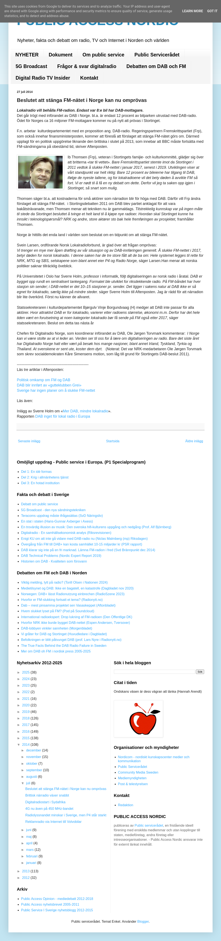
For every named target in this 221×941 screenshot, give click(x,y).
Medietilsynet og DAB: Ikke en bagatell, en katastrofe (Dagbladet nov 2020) (77, 588)
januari (31, 863)
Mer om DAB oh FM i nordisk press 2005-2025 (56, 651)
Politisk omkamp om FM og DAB (43, 380)
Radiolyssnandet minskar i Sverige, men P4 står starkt (65, 815)
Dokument (60, 54)
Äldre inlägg (194, 441)
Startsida (112, 441)
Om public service (103, 54)
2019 (26, 712)
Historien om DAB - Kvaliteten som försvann (54, 561)
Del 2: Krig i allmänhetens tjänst (45, 477)
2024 (26, 679)
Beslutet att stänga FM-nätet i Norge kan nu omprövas (65, 789)
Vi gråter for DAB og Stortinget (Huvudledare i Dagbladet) (64, 634)
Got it (212, 11)
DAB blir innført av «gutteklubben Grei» (49, 385)
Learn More (192, 11)
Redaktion (125, 805)
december (34, 750)
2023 (26, 685)
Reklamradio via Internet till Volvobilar (53, 821)
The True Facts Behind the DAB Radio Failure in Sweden (63, 645)
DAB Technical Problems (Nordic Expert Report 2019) (61, 555)
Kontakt (89, 78)
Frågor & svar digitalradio (86, 66)
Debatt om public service (39, 504)
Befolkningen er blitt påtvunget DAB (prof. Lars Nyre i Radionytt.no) (71, 640)
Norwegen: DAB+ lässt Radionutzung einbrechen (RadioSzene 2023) (73, 594)
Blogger (143, 921)
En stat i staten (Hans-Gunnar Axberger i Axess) (57, 521)
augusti (32, 776)
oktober (32, 763)
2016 (26, 731)
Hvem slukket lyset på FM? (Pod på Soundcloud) (57, 611)
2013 (26, 871)
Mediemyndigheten (132, 778)
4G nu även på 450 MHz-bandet (49, 808)
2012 (26, 878)
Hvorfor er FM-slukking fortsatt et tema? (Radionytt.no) (62, 599)
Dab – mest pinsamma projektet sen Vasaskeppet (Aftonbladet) (68, 605)
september (34, 770)
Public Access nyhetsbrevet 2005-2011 (50, 904)
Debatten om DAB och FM (156, 66)
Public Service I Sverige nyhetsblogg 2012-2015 (57, 910)
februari (32, 856)
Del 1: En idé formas (36, 471)
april (30, 843)
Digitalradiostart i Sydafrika (45, 802)
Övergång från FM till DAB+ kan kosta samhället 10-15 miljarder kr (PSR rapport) (81, 544)
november (34, 757)
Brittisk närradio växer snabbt (47, 795)
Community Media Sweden (138, 772)
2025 (26, 672)
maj (29, 836)
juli (28, 783)
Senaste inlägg (29, 441)
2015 (26, 738)
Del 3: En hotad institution (40, 483)
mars (30, 849)
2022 (26, 692)
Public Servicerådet (157, 54)
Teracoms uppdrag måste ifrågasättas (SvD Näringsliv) (62, 515)
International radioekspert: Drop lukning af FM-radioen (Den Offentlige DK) (76, 617)
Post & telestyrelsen (133, 784)
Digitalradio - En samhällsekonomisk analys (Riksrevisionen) (66, 533)
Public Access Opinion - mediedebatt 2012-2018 (57, 899)
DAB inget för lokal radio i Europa (62, 416)
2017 (26, 725)
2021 (26, 698)
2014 (26, 744)
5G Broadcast (31, 66)
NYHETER (27, 54)
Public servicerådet (149, 825)
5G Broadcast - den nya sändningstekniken (53, 510)
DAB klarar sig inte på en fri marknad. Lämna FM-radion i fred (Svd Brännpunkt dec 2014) (88, 550)
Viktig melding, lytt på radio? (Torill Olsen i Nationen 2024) (64, 582)
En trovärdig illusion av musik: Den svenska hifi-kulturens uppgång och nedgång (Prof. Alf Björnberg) (96, 527)
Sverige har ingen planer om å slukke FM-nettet (56, 390)
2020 (26, 705)
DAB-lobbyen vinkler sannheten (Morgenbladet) (56, 628)
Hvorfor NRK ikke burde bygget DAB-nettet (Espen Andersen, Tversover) (75, 622)
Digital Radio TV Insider (43, 78)
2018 (26, 718)
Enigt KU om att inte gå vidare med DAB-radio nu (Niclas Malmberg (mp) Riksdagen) (84, 538)
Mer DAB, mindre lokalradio (85, 411)
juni (29, 830)
